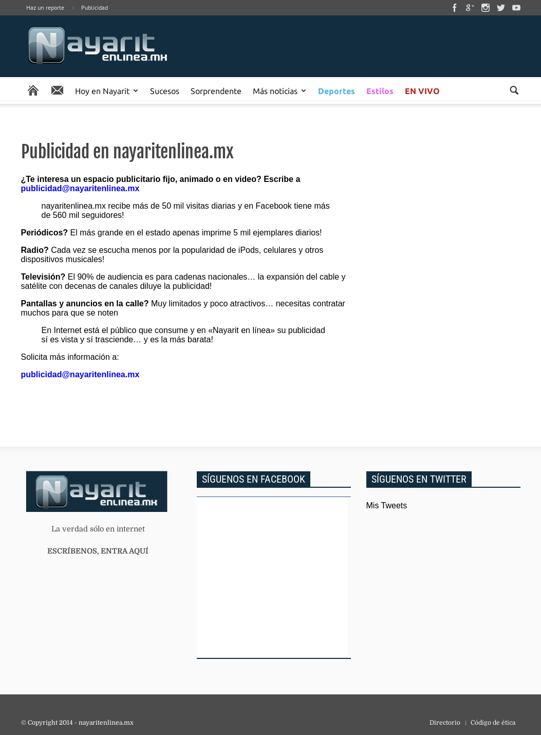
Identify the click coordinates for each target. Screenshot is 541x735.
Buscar (514, 90)
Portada (33, 90)
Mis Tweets (386, 505)
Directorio (445, 722)
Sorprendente (216, 90)
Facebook (455, 8)
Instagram (485, 8)
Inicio (98, 46)
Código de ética (493, 722)
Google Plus (470, 8)
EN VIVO (422, 90)
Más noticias (275, 90)
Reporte (57, 90)
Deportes (336, 90)
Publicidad (94, 7)
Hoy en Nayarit (102, 90)
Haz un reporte (45, 7)
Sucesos (164, 90)
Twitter (501, 8)
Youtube (516, 8)
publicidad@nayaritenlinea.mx (80, 188)
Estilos (380, 90)
